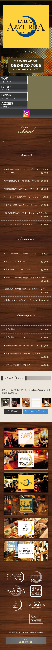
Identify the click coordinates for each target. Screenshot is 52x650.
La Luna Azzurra (38, 390)
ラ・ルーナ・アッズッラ (27, 52)
